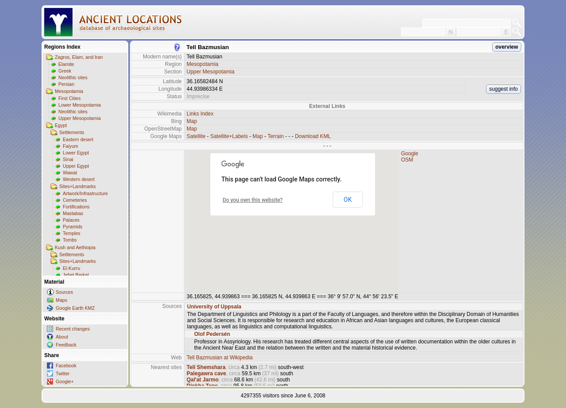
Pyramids (72, 226)
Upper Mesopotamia (79, 118)
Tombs (69, 239)
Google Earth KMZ (75, 308)
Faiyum (70, 146)
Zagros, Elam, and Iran (79, 57)
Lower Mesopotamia (79, 105)
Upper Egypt (76, 166)
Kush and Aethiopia (75, 247)
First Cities (69, 98)
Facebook (66, 365)
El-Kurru (71, 268)
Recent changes (73, 328)
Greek (64, 70)
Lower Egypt (76, 152)
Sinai (68, 159)
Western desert (79, 179)
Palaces (71, 220)
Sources (64, 292)
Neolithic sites (73, 77)
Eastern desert (78, 139)
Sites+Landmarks (77, 186)
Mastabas (73, 213)
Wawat (70, 172)
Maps (61, 300)
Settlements (71, 132)
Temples (71, 233)
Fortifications (76, 206)
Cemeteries (75, 200)
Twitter (62, 373)
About (62, 336)
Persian (66, 84)
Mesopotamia (69, 91)
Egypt (61, 125)
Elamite (66, 64)
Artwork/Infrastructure (85, 193)
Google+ (65, 381)
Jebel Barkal (76, 274)
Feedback (66, 344)
